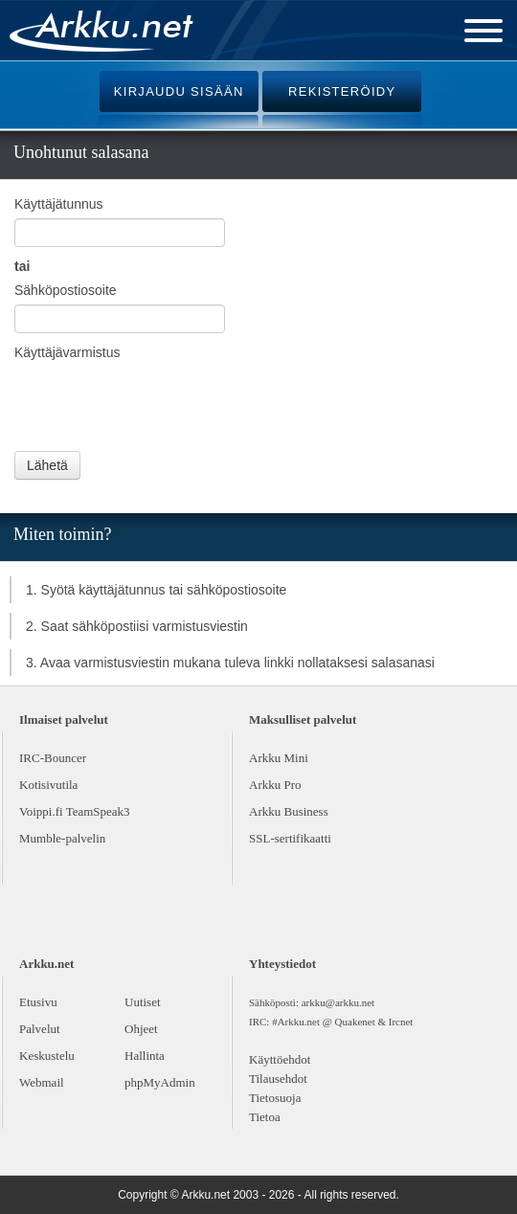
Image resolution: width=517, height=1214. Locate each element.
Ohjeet (141, 1029)
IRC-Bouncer (52, 758)
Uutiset (142, 1002)
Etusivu (38, 1002)
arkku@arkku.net (338, 1002)
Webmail (41, 1082)
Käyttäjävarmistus (67, 352)
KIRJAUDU (179, 91)
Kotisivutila (48, 784)
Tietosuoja (275, 1097)
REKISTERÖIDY (341, 91)
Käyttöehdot (279, 1059)
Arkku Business (288, 811)
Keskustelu (47, 1055)
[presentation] (159, 404)
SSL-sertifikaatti (290, 838)
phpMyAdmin (159, 1082)
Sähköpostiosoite (65, 290)
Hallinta (144, 1055)
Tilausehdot (278, 1078)
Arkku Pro (275, 784)
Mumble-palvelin (62, 838)
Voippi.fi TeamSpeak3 (74, 811)
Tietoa (265, 1117)
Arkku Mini (278, 758)
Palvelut (39, 1029)
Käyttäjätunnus (58, 204)
